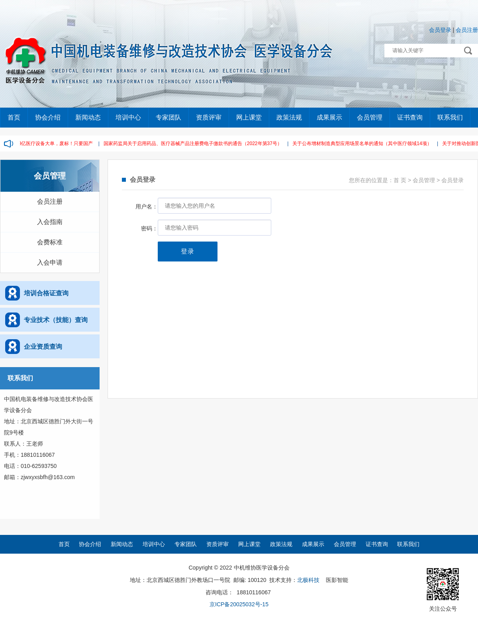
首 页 (400, 180)
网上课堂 (249, 117)
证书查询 (410, 117)
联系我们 (450, 117)
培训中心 (128, 117)
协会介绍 (48, 117)
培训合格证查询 (46, 293)
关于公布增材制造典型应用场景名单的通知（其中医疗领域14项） (363, 143)
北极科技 (308, 580)
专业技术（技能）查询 (56, 319)
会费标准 (50, 242)
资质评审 (208, 117)
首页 (14, 117)
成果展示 (329, 117)
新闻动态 (88, 117)
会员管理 (369, 117)
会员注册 (467, 30)
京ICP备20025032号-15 (239, 604)
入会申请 (50, 262)
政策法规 (289, 117)
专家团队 (168, 117)
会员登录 (440, 30)
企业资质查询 (43, 346)
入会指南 (50, 221)
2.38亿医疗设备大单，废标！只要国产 (54, 143)
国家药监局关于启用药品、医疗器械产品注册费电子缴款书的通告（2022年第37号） (194, 143)
